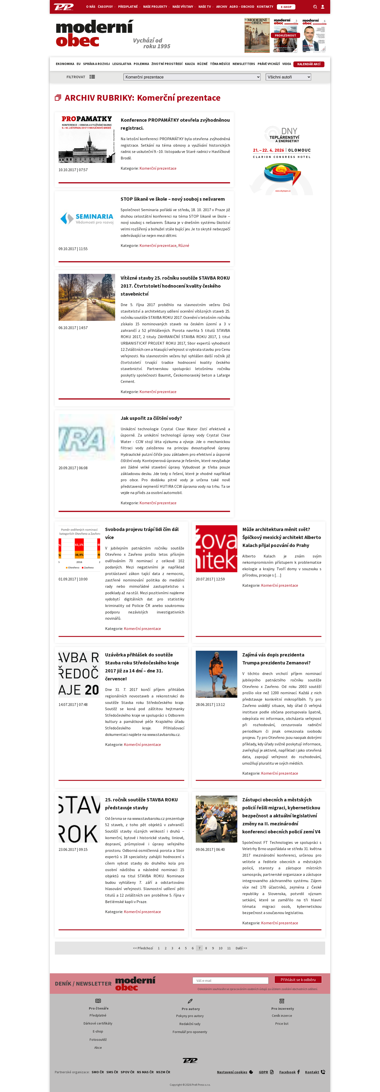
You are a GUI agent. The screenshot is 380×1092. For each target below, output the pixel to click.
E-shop (98, 1031)
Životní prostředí (166, 64)
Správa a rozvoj (96, 64)
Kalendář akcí (308, 64)
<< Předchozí (143, 948)
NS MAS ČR (145, 1072)
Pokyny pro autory (190, 1016)
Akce (98, 1047)
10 (220, 948)
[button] (298, 979)
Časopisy (107, 6)
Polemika (141, 64)
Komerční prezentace (157, 168)
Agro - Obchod (242, 6)
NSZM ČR (163, 1072)
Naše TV (206, 6)
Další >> (241, 948)
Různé (202, 64)
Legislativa (121, 64)
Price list (281, 1023)
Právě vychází (269, 64)
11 (229, 948)
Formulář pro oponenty (190, 1032)
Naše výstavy (184, 6)
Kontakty (265, 6)
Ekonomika (65, 64)
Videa (286, 64)
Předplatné (129, 6)
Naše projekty (156, 6)
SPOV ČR (127, 1072)
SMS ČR (112, 1072)
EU (79, 64)
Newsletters (244, 64)
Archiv (221, 6)
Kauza (190, 64)
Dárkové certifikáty (98, 1023)
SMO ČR (98, 1072)
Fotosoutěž (98, 1039)
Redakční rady (190, 1024)
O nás (90, 6)
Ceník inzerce (282, 1015)
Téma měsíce (220, 64)
